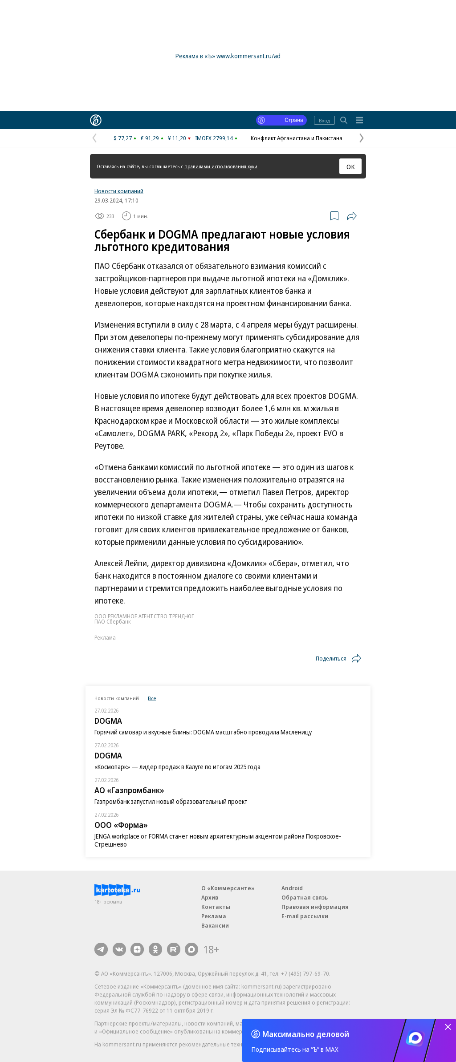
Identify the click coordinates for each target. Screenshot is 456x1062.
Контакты (215, 907)
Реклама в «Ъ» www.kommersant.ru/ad (228, 56)
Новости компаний (118, 191)
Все (152, 698)
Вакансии (215, 925)
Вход (324, 120)
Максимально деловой (305, 1034)
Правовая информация (315, 907)
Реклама (213, 916)
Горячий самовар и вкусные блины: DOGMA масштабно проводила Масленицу (203, 732)
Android (292, 888)
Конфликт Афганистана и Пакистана (296, 138)
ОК (350, 166)
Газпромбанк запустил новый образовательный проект (171, 801)
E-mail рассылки (304, 916)
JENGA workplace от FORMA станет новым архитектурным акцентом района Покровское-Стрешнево (217, 840)
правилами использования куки (220, 166)
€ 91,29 (150, 138)
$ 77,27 (123, 138)
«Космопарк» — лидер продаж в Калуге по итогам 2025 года (177, 766)
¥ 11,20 (177, 138)
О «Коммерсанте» (228, 888)
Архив (209, 897)
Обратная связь (304, 897)
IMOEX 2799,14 (214, 138)
